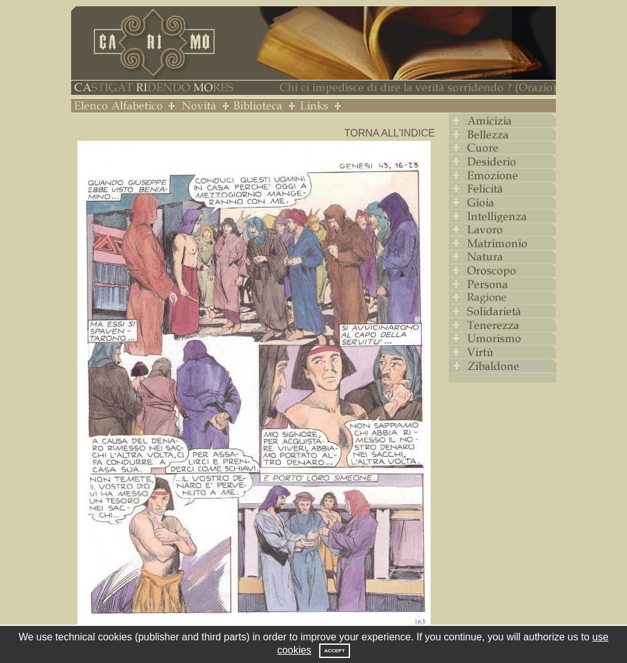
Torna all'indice (389, 133)
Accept (334, 651)
